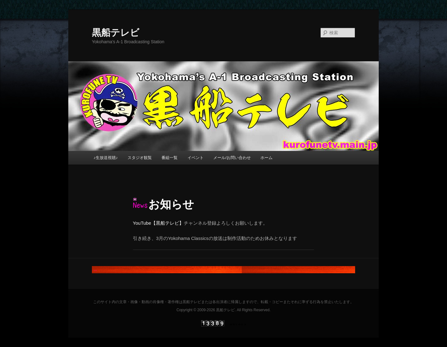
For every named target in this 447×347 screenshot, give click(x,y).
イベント (195, 157)
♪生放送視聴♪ (105, 157)
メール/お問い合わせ (232, 157)
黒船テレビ (115, 32)
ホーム (266, 157)
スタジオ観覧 (140, 157)
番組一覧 (169, 157)
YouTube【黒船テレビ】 (158, 223)
